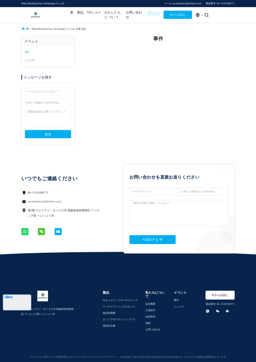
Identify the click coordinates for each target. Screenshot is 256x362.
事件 (27, 52)
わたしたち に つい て (113, 15)
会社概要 (150, 304)
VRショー (94, 12)
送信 (48, 134)
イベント (153, 12)
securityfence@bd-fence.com (44, 201)
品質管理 (150, 316)
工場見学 (150, 310)
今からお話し (177, 15)
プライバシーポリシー (41, 357)
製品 (80, 12)
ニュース (30, 60)
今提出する (152, 239)
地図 (147, 323)
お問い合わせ (134, 15)
